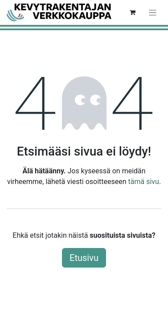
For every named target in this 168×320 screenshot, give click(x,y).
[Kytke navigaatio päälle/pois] (152, 12)
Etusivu (84, 257)
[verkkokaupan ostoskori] (132, 12)
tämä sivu (143, 181)
